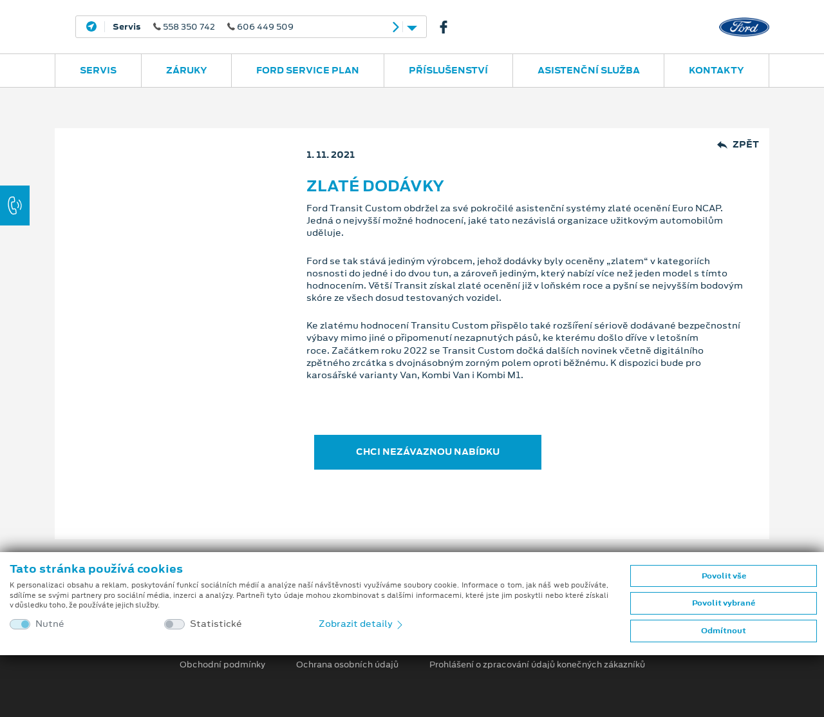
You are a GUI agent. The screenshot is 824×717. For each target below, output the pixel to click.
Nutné (49, 624)
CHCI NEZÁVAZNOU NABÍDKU (428, 451)
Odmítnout (723, 631)
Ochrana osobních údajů (347, 665)
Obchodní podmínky (222, 665)
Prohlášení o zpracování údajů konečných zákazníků (537, 665)
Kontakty (716, 70)
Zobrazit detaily (362, 623)
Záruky (186, 70)
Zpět (738, 145)
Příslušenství (448, 70)
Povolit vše (724, 576)
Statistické (216, 624)
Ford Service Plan (307, 70)
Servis (98, 70)
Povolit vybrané (723, 603)
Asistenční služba (589, 70)
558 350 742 (203, 27)
